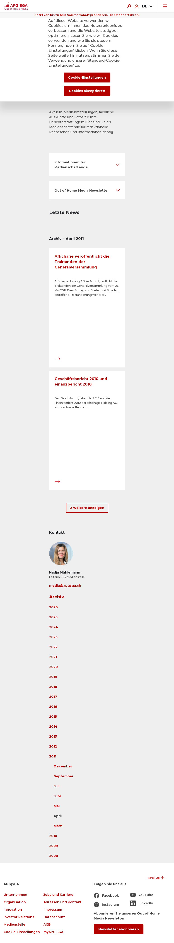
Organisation (15, 902)
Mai (57, 806)
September (63, 776)
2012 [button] (53, 746)
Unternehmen (15, 895)
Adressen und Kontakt (62, 902)
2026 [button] (53, 607)
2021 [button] (53, 657)
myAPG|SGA (53, 932)
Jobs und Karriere (58, 895)
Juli (56, 786)
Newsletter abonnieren (118, 929)
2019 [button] (53, 677)
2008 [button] (53, 856)
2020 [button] (53, 667)
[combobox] (147, 6)
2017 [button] (53, 697)
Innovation (13, 910)
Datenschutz (54, 917)
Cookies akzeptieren (87, 91)
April (58, 816)
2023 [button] (53, 637)
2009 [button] (53, 846)
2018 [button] (53, 687)
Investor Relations (19, 917)
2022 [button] (53, 647)
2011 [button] (52, 756)
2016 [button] (53, 707)
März (58, 826)
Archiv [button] (56, 597)
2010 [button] (53, 836)
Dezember (63, 766)
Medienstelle (14, 925)
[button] (87, 164)
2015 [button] (53, 717)
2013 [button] (53, 736)
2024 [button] (53, 627)
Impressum (53, 910)
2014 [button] (53, 726)
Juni (57, 796)
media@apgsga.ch (65, 585)
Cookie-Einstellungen (22, 932)
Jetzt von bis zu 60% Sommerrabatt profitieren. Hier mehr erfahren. (87, 15)
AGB (47, 925)
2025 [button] (53, 617)
